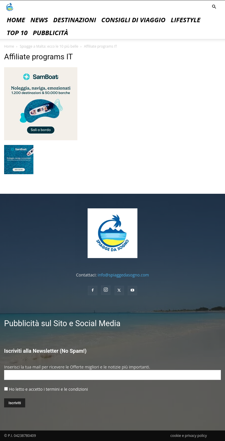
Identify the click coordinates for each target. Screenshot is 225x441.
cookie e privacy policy (189, 435)
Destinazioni (74, 19)
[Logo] (9, 6)
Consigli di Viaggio (133, 19)
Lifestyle (185, 19)
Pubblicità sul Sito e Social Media (62, 323)
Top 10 (17, 32)
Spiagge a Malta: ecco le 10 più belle (49, 46)
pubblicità (50, 32)
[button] (214, 7)
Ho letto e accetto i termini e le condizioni (48, 389)
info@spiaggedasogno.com (123, 275)
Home (16, 19)
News (39, 19)
